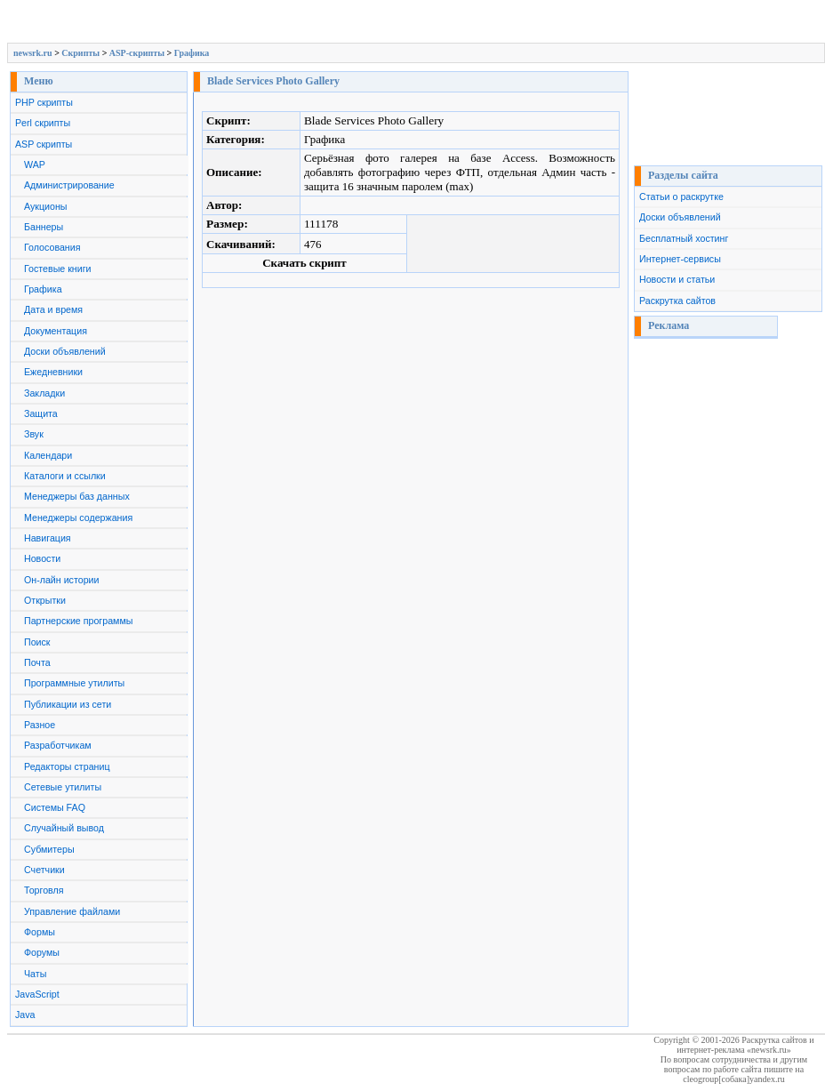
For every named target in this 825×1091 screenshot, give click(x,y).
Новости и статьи (677, 279)
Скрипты (80, 53)
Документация (55, 330)
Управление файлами (72, 911)
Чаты (35, 973)
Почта (37, 662)
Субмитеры (49, 849)
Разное (39, 724)
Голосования (52, 247)
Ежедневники (53, 371)
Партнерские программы (78, 620)
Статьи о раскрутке (681, 196)
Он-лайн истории (61, 579)
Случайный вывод (64, 827)
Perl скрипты (42, 122)
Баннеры (43, 226)
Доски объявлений (65, 351)
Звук (34, 434)
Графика (192, 53)
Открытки (45, 600)
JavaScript (37, 994)
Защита (41, 413)
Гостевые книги (58, 268)
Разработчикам (58, 745)
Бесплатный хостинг (683, 238)
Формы (39, 932)
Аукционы (46, 206)
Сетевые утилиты (62, 787)
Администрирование (69, 185)
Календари (48, 455)
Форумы (42, 952)
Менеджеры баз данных (77, 496)
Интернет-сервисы (680, 258)
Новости (42, 558)
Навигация (47, 538)
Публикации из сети (67, 704)
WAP (34, 164)
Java (25, 1014)
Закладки (44, 393)
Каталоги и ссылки (65, 475)
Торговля (44, 890)
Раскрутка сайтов (677, 300)
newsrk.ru (32, 53)
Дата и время (53, 309)
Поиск (37, 642)
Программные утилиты (74, 683)
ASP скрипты (43, 144)
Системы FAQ (54, 807)
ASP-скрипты (136, 53)
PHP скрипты (44, 102)
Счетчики (44, 869)
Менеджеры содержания (78, 517)
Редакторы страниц (67, 766)
